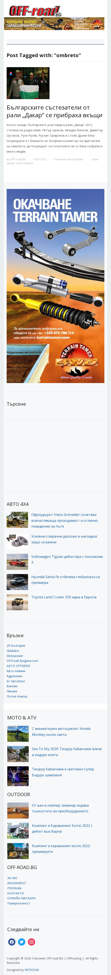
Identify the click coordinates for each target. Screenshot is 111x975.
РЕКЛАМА (14, 888)
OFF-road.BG (18, 159)
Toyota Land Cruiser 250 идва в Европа (63, 597)
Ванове (12, 686)
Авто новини (16, 671)
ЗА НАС (12, 878)
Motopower (15, 656)
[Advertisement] (39, 455)
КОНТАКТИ (15, 893)
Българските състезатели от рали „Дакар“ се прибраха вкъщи (54, 111)
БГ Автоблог (16, 681)
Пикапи (12, 691)
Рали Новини (24, 163)
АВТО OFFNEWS (18, 666)
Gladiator (13, 651)
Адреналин (14, 676)
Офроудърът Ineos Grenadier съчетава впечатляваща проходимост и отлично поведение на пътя (64, 520)
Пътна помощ (17, 696)
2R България (16, 646)
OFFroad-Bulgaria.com (22, 661)
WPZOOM (32, 970)
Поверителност (18, 903)
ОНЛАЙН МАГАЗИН (21, 898)
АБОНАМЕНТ (16, 883)
